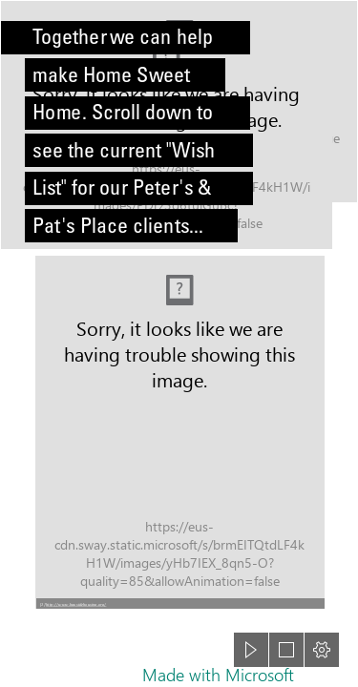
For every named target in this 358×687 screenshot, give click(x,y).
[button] (180, 603)
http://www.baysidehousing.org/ (76, 603)
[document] (179, 343)
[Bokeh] (179, 125)
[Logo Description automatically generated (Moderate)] (179, 431)
